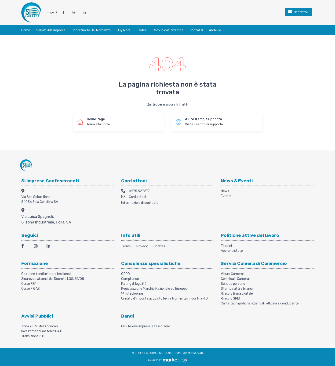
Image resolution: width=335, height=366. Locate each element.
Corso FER (28, 284)
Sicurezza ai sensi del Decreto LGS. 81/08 (52, 279)
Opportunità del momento (91, 30)
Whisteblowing (132, 294)
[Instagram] (37, 247)
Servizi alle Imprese (51, 30)
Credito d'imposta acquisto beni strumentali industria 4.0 (164, 298)
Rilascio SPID (230, 298)
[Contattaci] (298, 12)
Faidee (142, 30)
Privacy (142, 246)
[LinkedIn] (50, 247)
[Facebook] (24, 247)
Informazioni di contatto (140, 203)
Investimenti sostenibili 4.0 (41, 331)
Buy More (124, 30)
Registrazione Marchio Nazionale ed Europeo (154, 289)
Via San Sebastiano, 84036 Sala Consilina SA (39, 199)
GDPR (125, 274)
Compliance (130, 279)
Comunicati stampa (168, 30)
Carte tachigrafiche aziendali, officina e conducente (260, 303)
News (225, 191)
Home (25, 30)
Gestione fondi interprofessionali (46, 274)
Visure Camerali (232, 274)
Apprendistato (232, 251)
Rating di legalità (133, 284)
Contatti (196, 30)
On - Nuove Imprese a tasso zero (145, 326)
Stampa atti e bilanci (237, 289)
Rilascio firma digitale (237, 294)
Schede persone (233, 284)
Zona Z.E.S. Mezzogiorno (39, 326)
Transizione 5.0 (32, 336)
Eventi (226, 196)
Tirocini (226, 246)
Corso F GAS (30, 289)
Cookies (159, 246)
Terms (126, 246)
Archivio (215, 30)
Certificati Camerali (235, 279)
